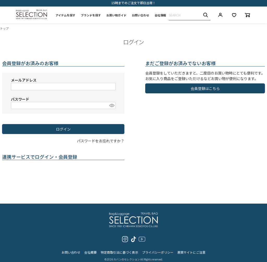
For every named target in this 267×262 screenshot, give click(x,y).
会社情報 (160, 15)
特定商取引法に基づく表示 (119, 248)
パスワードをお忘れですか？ (100, 140)
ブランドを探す (91, 15)
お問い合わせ (140, 15)
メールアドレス (24, 80)
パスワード (20, 99)
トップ (4, 28)
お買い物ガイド (116, 15)
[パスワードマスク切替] (111, 105)
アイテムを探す (65, 15)
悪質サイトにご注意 (191, 248)
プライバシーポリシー (157, 248)
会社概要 (90, 248)
